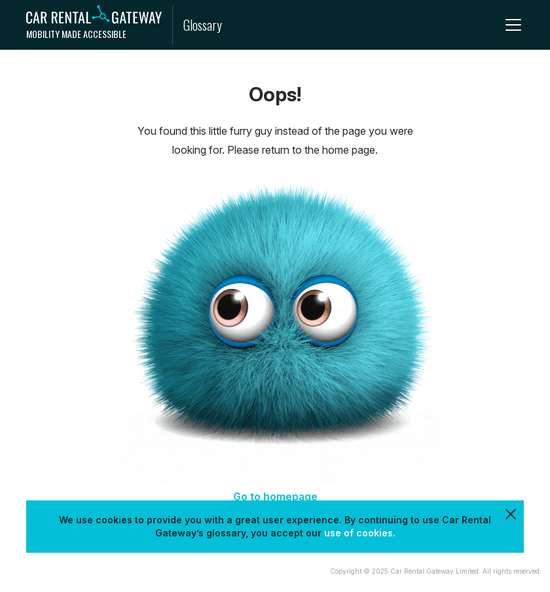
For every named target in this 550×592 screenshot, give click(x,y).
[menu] (513, 25)
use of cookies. (359, 532)
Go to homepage (275, 496)
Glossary (202, 24)
